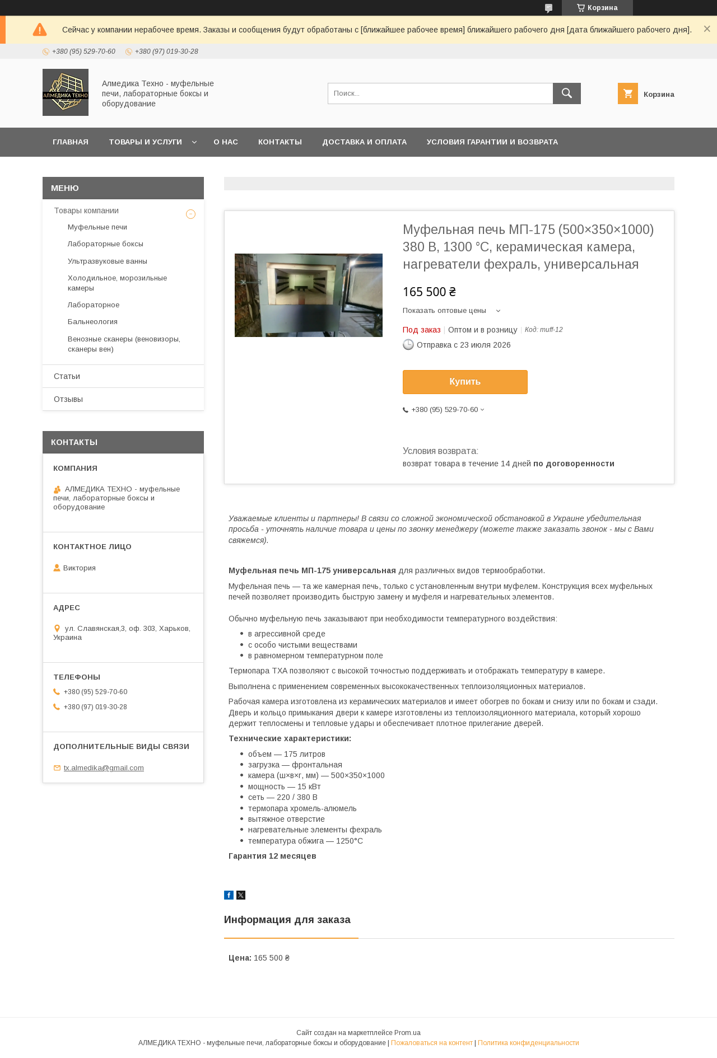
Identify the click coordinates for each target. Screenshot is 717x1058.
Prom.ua (407, 1033)
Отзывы (68, 399)
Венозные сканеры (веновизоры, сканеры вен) (124, 344)
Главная (71, 142)
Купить (465, 381)
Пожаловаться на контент (432, 1043)
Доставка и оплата (364, 142)
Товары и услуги (145, 142)
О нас (225, 142)
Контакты (280, 142)
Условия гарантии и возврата (492, 142)
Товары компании (86, 210)
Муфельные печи (97, 227)
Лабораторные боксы (105, 244)
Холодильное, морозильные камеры (117, 283)
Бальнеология (93, 321)
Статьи (67, 376)
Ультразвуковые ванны (107, 261)
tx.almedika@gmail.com (104, 768)
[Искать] (567, 93)
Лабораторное (93, 305)
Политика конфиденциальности (528, 1043)
